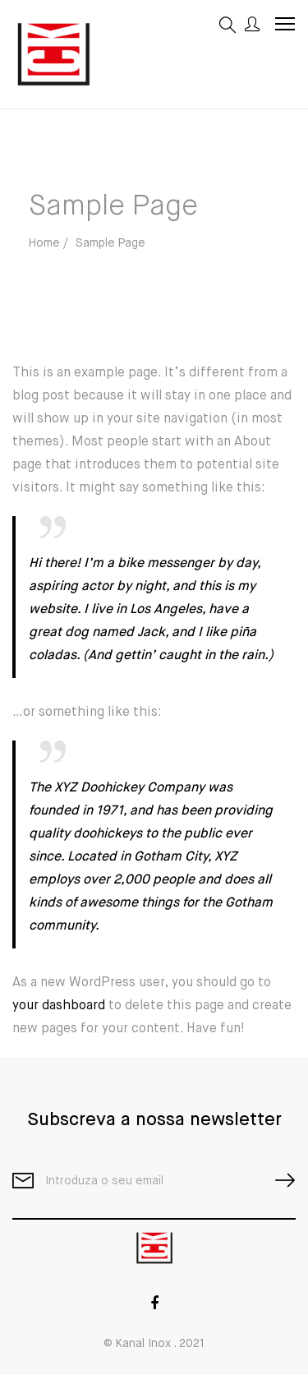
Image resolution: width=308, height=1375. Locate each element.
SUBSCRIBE (278, 1180)
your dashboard (58, 1006)
